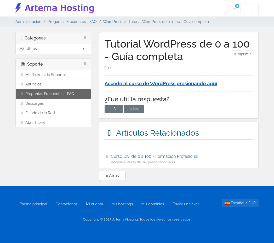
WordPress (112, 21)
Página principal (33, 204)
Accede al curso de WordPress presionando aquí (161, 83)
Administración (28, 21)
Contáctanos (67, 204)
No (134, 109)
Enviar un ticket (186, 204)
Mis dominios (152, 204)
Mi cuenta (94, 204)
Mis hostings (122, 204)
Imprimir (242, 54)
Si (113, 109)
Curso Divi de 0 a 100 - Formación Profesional (179, 159)
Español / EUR (240, 203)
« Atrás (112, 175)
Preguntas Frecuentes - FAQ (72, 21)
